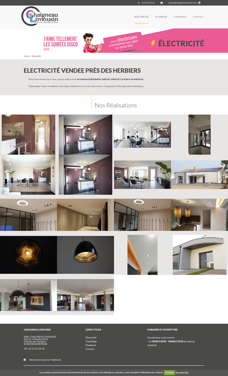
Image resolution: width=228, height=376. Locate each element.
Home (26, 56)
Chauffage (180, 16)
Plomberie (161, 16)
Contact (198, 16)
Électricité (141, 16)
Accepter (169, 372)
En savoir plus (182, 372)
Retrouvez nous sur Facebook (42, 359)
